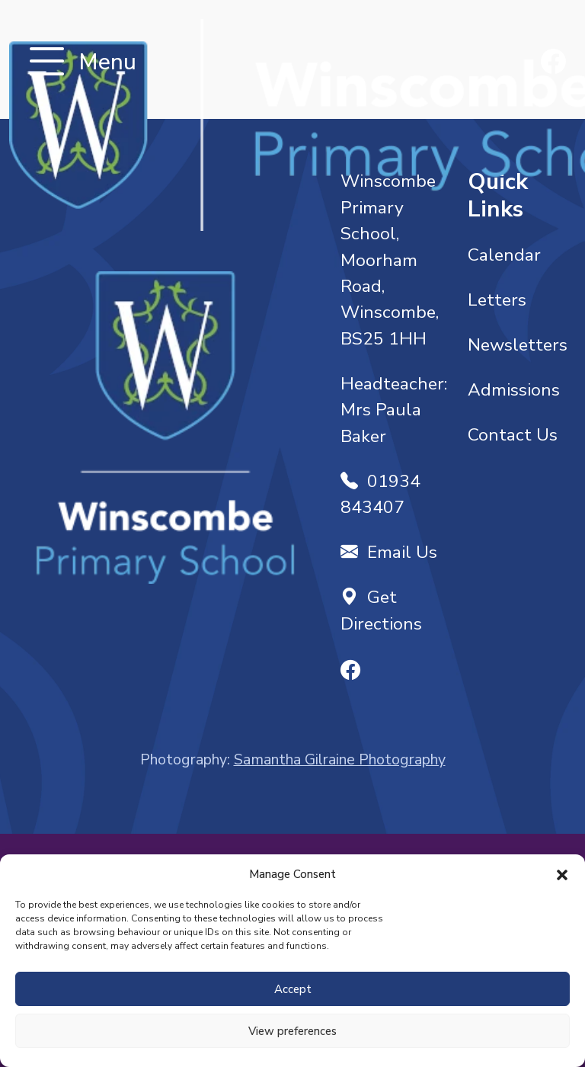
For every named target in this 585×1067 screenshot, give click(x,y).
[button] (562, 874)
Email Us (388, 552)
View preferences (292, 1031)
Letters (497, 300)
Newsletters (517, 345)
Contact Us (513, 435)
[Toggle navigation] (47, 63)
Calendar (504, 255)
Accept (293, 989)
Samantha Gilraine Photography (340, 759)
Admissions (514, 390)
